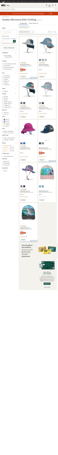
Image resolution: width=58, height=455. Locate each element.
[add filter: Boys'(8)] (4, 98)
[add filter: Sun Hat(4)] (5, 185)
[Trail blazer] (21, 103)
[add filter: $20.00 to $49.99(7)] (7, 144)
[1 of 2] (46, 140)
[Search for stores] (14, 41)
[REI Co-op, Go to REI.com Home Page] (3, 5)
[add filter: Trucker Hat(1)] (5, 187)
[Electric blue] (24, 143)
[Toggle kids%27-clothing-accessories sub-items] (3, 55)
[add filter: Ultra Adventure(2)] (7, 175)
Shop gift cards (26, 256)
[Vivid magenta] (21, 143)
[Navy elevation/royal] (24, 186)
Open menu (55, 5)
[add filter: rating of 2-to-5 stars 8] (8, 166)
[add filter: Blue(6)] (4, 129)
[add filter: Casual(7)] (4, 118)
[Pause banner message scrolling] (51, 13)
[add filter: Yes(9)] (3, 193)
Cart (52, 5)
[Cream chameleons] (46, 60)
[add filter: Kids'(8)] (4, 101)
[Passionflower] (40, 186)
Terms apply (25, 254)
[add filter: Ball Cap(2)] (5, 181)
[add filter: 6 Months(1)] (5, 77)
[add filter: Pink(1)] (4, 134)
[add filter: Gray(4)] (5, 130)
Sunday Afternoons (5, 16)
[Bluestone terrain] (40, 60)
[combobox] (29, 9)
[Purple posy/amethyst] (21, 186)
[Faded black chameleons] (43, 103)
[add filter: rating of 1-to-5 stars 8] (8, 168)
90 (55, 31)
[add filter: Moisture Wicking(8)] (7, 67)
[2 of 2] (48, 140)
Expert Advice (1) (33, 23)
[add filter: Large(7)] (4, 82)
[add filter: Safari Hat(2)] (5, 183)
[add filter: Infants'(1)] (4, 112)
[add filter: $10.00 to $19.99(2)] (7, 143)
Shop (7, 5)
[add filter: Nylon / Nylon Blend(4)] (8, 151)
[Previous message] (7, 13)
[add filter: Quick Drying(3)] (6, 69)
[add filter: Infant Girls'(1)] (5, 110)
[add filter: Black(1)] (5, 127)
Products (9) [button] (23, 23)
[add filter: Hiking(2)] (4, 120)
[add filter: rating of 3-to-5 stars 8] (8, 165)
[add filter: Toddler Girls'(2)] (6, 105)
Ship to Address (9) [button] (8, 48)
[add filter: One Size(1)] (5, 84)
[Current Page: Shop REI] (3, 1)
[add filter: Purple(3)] (5, 136)
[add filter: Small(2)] (4, 79)
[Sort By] (26, 32)
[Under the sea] (43, 186)
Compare (23, 77)
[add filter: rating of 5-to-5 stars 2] (8, 161)
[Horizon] (24, 103)
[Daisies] (43, 60)
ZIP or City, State (6, 38)
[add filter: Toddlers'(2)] (5, 106)
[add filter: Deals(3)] (4, 91)
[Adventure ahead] (40, 143)
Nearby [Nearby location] (13, 38)
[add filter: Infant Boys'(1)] (6, 108)
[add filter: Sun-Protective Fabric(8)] (8, 63)
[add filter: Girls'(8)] (4, 99)
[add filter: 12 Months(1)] (5, 75)
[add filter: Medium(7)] (5, 81)
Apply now (47, 283)
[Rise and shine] (43, 143)
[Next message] (49, 13)
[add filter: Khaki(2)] (5, 132)
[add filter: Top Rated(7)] (5, 65)
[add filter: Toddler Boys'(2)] (6, 103)
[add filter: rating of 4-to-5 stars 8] (8, 163)
